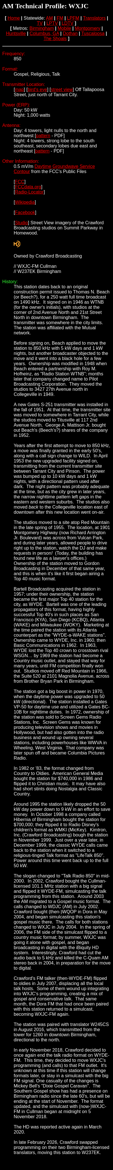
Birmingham (41, 28)
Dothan (70, 33)
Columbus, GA (44, 33)
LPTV (52, 23)
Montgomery (87, 28)
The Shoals (55, 38)
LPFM (73, 18)
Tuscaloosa (92, 33)
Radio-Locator (29, 192)
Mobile (64, 28)
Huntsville (16, 33)
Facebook (25, 212)
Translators (94, 18)
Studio (21, 222)
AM (49, 18)
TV (40, 23)
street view (61, 89)
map (19, 89)
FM (59, 18)
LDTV (67, 23)
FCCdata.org (28, 186)
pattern (43, 135)
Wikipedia (25, 202)
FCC (19, 181)
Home (14, 18)
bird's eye (37, 89)
